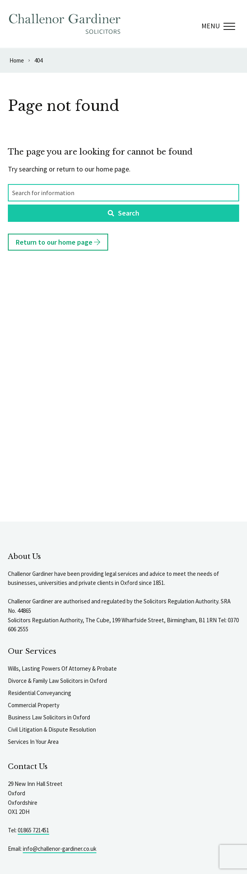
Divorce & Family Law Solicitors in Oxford (57, 680)
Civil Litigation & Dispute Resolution (52, 729)
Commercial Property (33, 705)
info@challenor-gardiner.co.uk (59, 848)
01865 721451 (33, 830)
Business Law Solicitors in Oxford (49, 717)
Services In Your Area (33, 741)
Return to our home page (58, 242)
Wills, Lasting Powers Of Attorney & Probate (62, 668)
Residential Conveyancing (39, 693)
